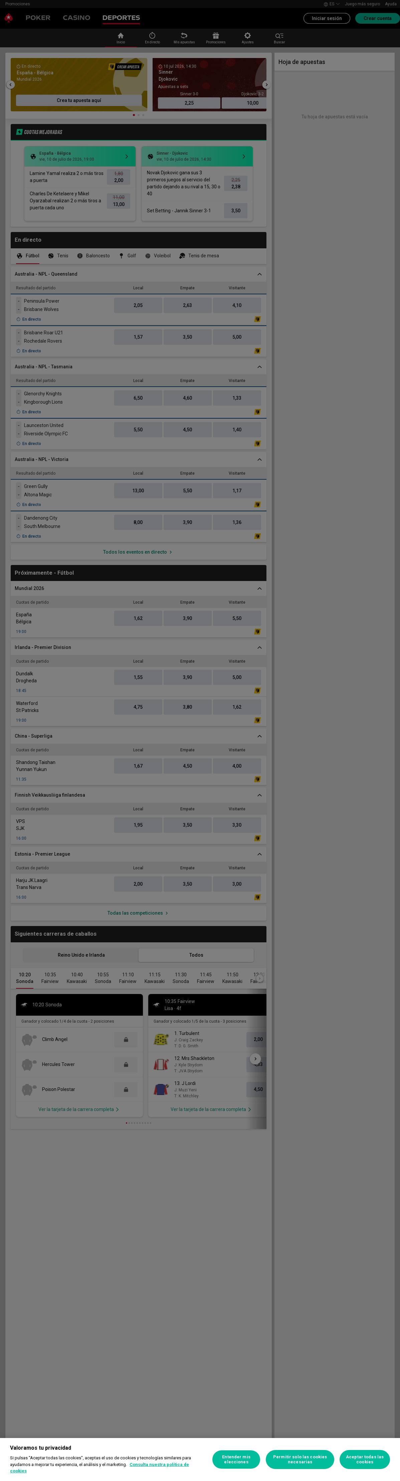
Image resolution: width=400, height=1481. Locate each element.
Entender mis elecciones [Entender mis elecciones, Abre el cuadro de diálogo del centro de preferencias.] (236, 1459)
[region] (200, 1459)
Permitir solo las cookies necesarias (300, 1459)
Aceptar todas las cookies (365, 1459)
